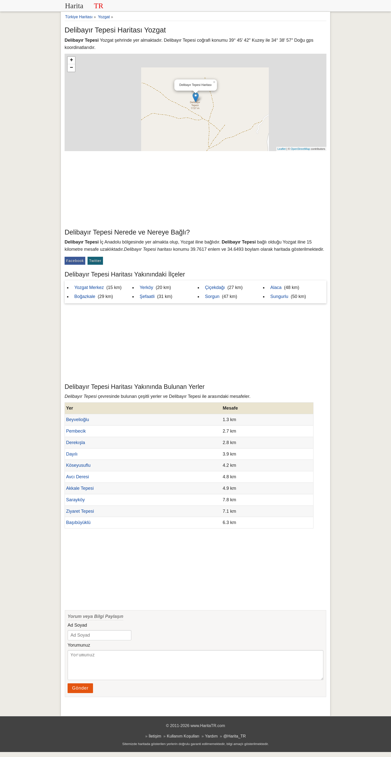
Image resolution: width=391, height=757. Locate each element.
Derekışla (75, 442)
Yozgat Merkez (89, 287)
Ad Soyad (77, 625)
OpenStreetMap (300, 148)
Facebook (75, 261)
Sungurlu (279, 296)
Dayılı (72, 454)
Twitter (95, 261)
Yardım (211, 741)
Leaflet (282, 148)
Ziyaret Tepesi (80, 511)
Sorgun (212, 296)
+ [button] (71, 60)
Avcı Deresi (77, 476)
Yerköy (146, 287)
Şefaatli (147, 296)
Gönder (80, 693)
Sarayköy (75, 499)
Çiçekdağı (215, 287)
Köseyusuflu (78, 465)
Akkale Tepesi (80, 488)
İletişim (155, 741)
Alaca (276, 287)
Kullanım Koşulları (183, 741)
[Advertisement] (195, 189)
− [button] (71, 68)
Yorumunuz (79, 645)
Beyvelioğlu (77, 419)
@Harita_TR (234, 741)
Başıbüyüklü (78, 522)
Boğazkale (84, 296)
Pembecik (76, 431)
